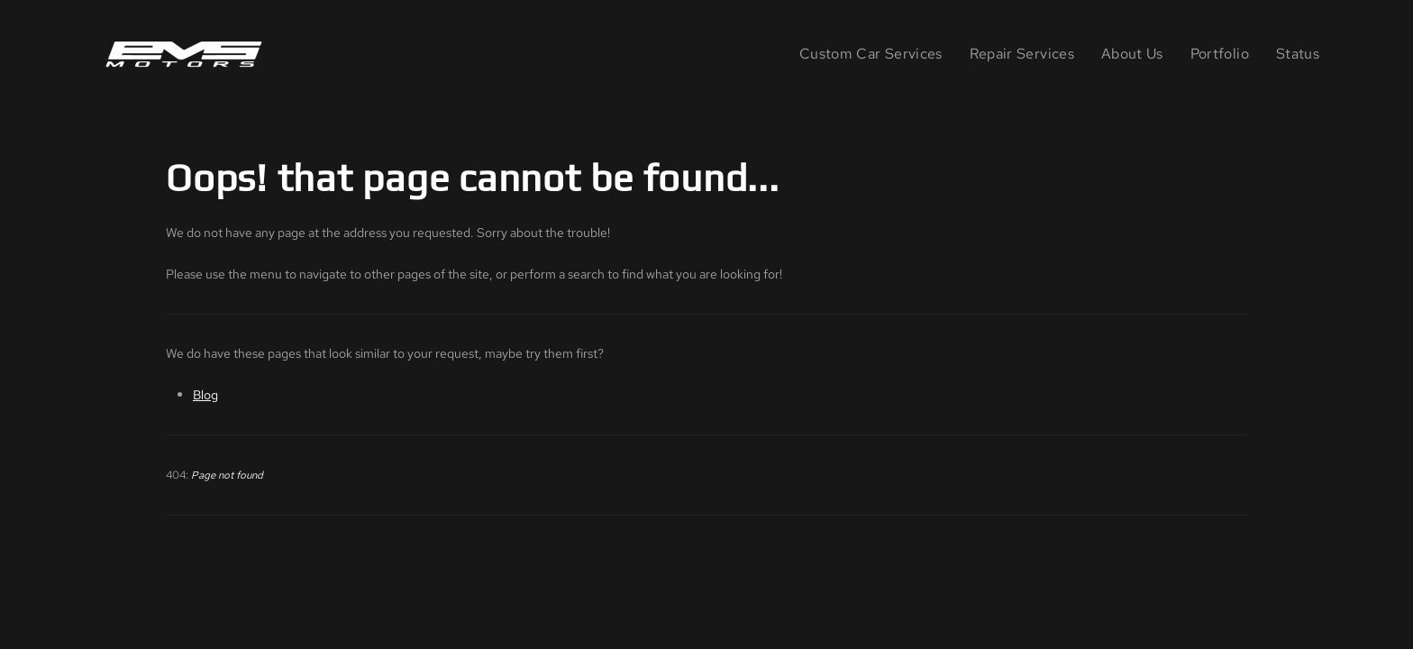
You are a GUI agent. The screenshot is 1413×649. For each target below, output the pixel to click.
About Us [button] (1132, 53)
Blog (205, 394)
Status (1297, 53)
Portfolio (1219, 53)
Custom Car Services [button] (871, 53)
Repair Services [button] (1022, 53)
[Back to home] (187, 54)
